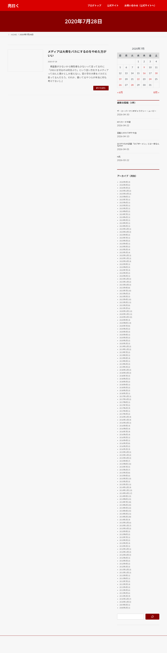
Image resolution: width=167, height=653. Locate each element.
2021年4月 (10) (125, 299)
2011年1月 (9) (125, 596)
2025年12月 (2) (125, 191)
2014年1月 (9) (125, 520)
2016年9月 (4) (125, 426)
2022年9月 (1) (125, 264)
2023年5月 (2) (125, 241)
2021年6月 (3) (125, 293)
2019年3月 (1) (125, 361)
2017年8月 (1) (125, 402)
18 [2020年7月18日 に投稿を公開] (156, 73)
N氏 (119, 157)
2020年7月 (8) (125, 326)
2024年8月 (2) (125, 211)
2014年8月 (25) (125, 499)
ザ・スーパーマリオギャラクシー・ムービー (136, 111)
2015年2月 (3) (125, 481)
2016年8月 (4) (125, 429)
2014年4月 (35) (125, 511)
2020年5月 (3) (125, 332)
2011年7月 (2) (125, 581)
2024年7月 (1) (125, 214)
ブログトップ (17, 638)
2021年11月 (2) (125, 282)
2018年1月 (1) (125, 393)
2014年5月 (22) (125, 508)
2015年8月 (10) (125, 464)
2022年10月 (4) (125, 261)
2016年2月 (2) (125, 446)
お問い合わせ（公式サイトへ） (58, 638)
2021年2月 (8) (125, 305)
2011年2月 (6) (125, 593)
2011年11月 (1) (125, 572)
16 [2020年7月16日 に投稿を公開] (144, 73)
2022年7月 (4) (125, 270)
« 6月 (120, 92)
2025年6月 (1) (125, 202)
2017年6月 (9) (125, 408)
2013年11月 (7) (125, 525)
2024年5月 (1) (125, 220)
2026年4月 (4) (125, 182)
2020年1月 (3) (125, 343)
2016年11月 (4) (125, 420)
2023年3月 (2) (125, 246)
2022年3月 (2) (125, 273)
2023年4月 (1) (125, 244)
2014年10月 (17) (126, 493)
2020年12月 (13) (126, 311)
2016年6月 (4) (125, 434)
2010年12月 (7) (125, 599)
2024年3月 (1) (125, 223)
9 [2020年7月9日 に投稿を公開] (144, 67)
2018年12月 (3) (125, 370)
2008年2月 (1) (125, 608)
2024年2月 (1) (125, 226)
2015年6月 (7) (125, 470)
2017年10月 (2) (125, 399)
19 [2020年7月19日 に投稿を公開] (120, 79)
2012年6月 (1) (125, 558)
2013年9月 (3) (125, 531)
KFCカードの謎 (124, 122)
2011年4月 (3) (125, 587)
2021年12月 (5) (125, 279)
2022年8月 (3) (125, 267)
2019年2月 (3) (125, 364)
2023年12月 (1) (125, 229)
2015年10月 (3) (125, 458)
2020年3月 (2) (125, 337)
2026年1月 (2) (125, 188)
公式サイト (34, 638)
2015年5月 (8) (125, 473)
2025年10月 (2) (125, 194)
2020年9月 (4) (125, 320)
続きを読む (101, 88)
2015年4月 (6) (125, 475)
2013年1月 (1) (125, 546)
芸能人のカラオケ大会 (127, 133)
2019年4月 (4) (125, 358)
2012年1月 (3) (125, 567)
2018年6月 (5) (125, 379)
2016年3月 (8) (125, 443)
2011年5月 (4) (125, 584)
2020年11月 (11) (126, 314)
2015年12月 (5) (125, 452)
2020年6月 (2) (125, 329)
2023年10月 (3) (125, 232)
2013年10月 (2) (125, 528)
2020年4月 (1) (125, 335)
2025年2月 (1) (125, 208)
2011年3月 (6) (125, 590)
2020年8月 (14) (125, 323)
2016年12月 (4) (125, 417)
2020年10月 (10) (126, 317)
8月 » (156, 92)
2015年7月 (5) (125, 467)
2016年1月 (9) (125, 449)
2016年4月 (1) (125, 440)
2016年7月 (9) (125, 431)
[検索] (152, 617)
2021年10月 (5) (125, 285)
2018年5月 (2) (125, 382)
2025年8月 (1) (125, 197)
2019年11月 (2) (125, 349)
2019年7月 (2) (125, 352)
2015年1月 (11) (125, 484)
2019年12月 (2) (125, 346)
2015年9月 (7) (125, 461)
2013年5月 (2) (125, 540)
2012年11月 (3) (125, 552)
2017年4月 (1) (125, 411)
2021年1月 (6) (125, 308)
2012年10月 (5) (125, 555)
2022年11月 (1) (125, 258)
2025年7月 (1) (125, 199)
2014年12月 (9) (125, 487)
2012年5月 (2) (125, 561)
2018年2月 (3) (125, 390)
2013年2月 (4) (125, 543)
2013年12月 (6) (125, 522)
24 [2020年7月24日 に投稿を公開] (150, 79)
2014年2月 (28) (125, 517)
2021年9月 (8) (125, 288)
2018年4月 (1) (125, 384)
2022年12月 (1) (125, 255)
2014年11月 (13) (126, 490)
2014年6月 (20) (125, 505)
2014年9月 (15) (125, 496)
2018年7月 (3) (125, 376)
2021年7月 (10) (125, 291)
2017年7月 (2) (125, 405)
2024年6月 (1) (125, 217)
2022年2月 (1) (125, 276)
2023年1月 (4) (125, 252)
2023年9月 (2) (125, 235)
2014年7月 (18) (125, 502)
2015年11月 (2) (125, 455)
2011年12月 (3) (125, 569)
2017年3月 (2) (125, 414)
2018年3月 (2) (125, 387)
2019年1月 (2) (125, 367)
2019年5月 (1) (125, 355)
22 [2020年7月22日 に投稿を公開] (138, 79)
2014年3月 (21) (125, 514)
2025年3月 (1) (125, 205)
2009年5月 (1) (125, 605)
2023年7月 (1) (125, 238)
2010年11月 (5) (125, 602)
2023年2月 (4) (125, 249)
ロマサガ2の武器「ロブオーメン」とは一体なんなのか (138, 145)
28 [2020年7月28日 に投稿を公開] (132, 85)
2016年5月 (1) (125, 437)
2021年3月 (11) (125, 302)
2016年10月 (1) (125, 423)
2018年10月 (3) (125, 373)
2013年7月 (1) (125, 537)
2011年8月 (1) (125, 578)
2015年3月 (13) (125, 478)
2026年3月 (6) (125, 185)
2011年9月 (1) (125, 575)
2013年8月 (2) (125, 534)
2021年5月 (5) (125, 296)
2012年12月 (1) (125, 549)
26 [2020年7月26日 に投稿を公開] (120, 85)
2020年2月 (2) (125, 340)
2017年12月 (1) (125, 396)
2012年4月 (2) (125, 564)
